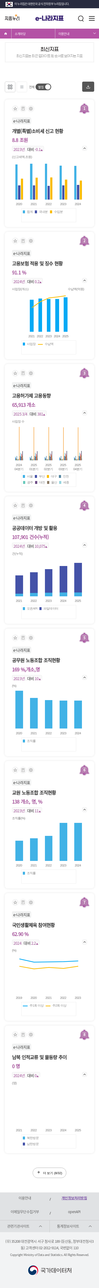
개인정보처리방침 (74, 1198)
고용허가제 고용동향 (31, 395)
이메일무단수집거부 (25, 1211)
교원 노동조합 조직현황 (34, 792)
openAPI (74, 1211)
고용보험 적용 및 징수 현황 (37, 263)
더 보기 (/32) (49, 1172)
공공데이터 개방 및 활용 (34, 528)
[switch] (43, 87)
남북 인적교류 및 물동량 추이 (39, 1057)
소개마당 (20, 33)
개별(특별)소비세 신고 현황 (37, 131)
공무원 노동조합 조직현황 (36, 660)
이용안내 (63, 33)
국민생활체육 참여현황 (33, 925)
